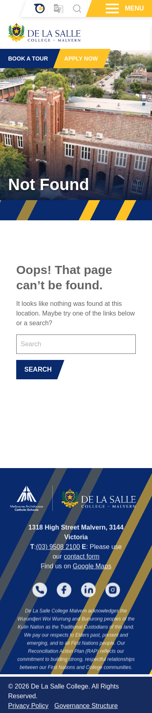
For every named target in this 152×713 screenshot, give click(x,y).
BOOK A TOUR (28, 58)
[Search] (77, 8)
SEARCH (38, 369)
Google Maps (92, 584)
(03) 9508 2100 (58, 564)
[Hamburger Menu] (111, 8)
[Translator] (58, 8)
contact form (81, 574)
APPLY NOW (81, 58)
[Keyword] (76, 344)
